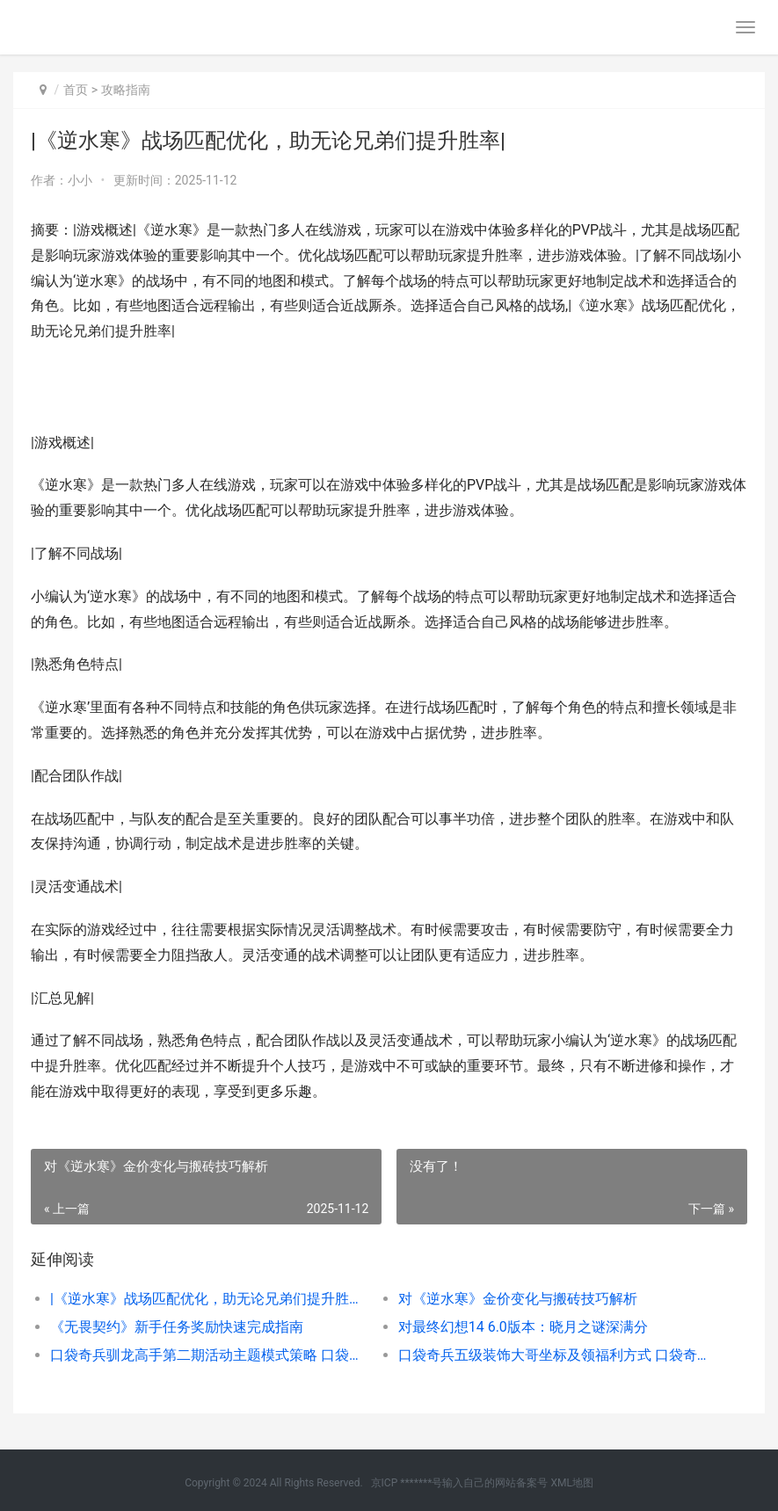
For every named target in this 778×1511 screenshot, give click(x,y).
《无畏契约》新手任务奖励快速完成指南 (176, 1326)
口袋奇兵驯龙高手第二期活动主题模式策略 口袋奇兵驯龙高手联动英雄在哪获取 (206, 1355)
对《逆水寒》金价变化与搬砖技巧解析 (517, 1298)
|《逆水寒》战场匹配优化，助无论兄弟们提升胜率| (206, 1298)
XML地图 (571, 1483)
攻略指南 (125, 90)
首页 (75, 90)
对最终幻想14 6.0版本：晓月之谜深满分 (523, 1326)
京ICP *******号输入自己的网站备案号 (460, 1483)
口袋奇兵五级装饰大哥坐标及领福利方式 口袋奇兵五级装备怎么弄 (554, 1355)
